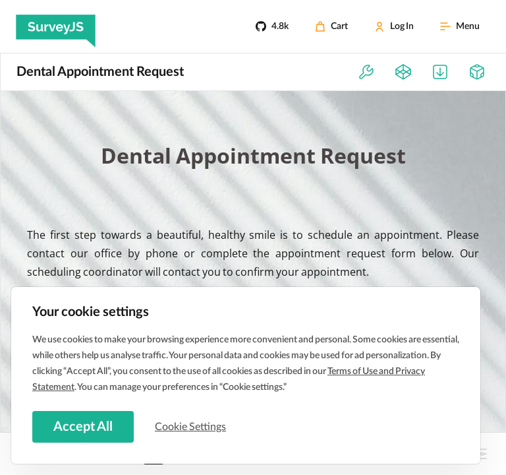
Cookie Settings (190, 427)
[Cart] (331, 26)
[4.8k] (272, 26)
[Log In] (394, 26)
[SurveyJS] (56, 26)
